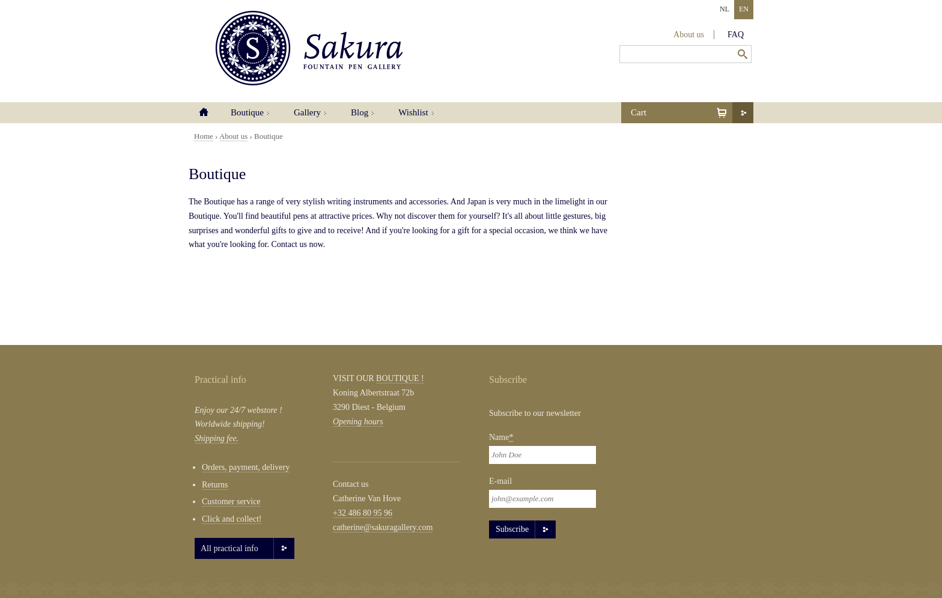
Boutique (247, 112)
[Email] (542, 499)
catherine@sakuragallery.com (383, 527)
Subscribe (512, 529)
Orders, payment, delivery (246, 467)
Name (501, 437)
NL (724, 9)
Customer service (231, 501)
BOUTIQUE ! (400, 378)
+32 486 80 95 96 (362, 512)
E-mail (500, 481)
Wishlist (413, 112)
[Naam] (542, 455)
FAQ (736, 34)
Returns (215, 484)
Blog (359, 112)
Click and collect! (232, 518)
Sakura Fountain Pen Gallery (309, 48)
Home (204, 112)
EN (744, 9)
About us (688, 34)
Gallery (307, 112)
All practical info (229, 548)
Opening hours (358, 421)
